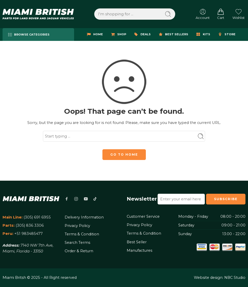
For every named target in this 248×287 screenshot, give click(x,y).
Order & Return (79, 251)
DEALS (142, 34)
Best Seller (137, 242)
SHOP (118, 34)
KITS (202, 34)
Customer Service (143, 216)
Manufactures (139, 250)
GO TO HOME (124, 154)
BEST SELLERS (172, 34)
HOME (94, 34)
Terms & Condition (82, 234)
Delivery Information (84, 217)
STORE (226, 34)
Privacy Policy (77, 225)
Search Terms (77, 242)
